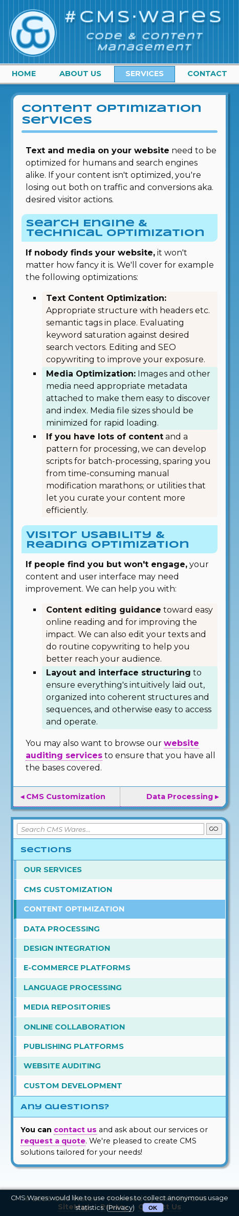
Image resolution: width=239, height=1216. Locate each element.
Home (24, 73)
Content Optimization (74, 909)
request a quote (52, 1140)
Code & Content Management (144, 42)
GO (214, 828)
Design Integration (67, 948)
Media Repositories (67, 1007)
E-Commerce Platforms (77, 967)
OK (152, 1208)
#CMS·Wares (144, 17)
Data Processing (62, 928)
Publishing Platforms (74, 1046)
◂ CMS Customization (62, 796)
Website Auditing (62, 1065)
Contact (207, 73)
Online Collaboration (74, 1027)
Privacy (120, 1207)
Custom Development (73, 1085)
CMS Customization (68, 889)
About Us (80, 73)
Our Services (53, 869)
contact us (75, 1129)
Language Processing (73, 987)
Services (144, 73)
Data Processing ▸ (182, 796)
